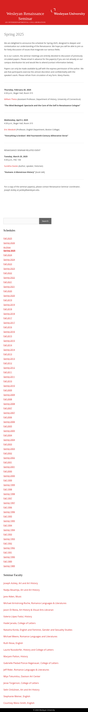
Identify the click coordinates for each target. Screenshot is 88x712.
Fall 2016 (7, 327)
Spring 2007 (9, 412)
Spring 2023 (9, 268)
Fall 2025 (7, 238)
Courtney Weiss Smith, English (18, 703)
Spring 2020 (9, 295)
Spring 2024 (9, 259)
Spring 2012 (9, 367)
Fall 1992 (7, 543)
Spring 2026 (9, 242)
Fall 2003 (7, 444)
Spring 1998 (9, 493)
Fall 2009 (7, 390)
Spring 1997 (9, 502)
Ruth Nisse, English (13, 643)
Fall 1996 (7, 507)
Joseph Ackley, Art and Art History (20, 583)
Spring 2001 (9, 466)
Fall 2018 (7, 309)
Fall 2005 (7, 426)
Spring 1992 (9, 547)
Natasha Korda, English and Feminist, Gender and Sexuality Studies (37, 629)
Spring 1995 (9, 520)
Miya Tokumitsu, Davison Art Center (21, 676)
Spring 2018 (9, 313)
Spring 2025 (9, 250)
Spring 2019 (9, 304)
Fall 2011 (7, 372)
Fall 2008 (7, 399)
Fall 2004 (7, 435)
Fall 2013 (7, 354)
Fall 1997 (7, 498)
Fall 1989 (7, 561)
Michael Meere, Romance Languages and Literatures (30, 636)
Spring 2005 (9, 430)
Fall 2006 (7, 417)
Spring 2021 (9, 286)
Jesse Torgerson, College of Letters (21, 683)
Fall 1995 (7, 516)
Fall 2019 (7, 300)
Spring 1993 (9, 538)
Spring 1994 (9, 529)
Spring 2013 (9, 358)
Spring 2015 (9, 340)
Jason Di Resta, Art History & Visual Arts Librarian (28, 609)
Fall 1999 (7, 480)
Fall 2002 (7, 453)
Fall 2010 (7, 381)
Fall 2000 (7, 471)
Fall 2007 (7, 408)
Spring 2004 (9, 439)
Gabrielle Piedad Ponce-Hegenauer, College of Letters (30, 663)
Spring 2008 (9, 403)
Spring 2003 (9, 448)
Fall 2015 (7, 336)
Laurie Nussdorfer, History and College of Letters (28, 649)
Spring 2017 (9, 322)
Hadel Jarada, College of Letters (19, 623)
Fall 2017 (7, 318)
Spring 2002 (9, 457)
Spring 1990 (9, 556)
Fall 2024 (7, 255)
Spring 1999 (9, 484)
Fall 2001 (7, 462)
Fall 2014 (7, 345)
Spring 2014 (9, 349)
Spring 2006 (9, 421)
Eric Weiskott (10, 129)
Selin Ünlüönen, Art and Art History (21, 689)
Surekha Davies (11, 166)
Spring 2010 (9, 385)
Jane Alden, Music (12, 596)
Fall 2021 (7, 282)
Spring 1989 (9, 565)
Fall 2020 (7, 291)
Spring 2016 (9, 331)
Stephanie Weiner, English (16, 696)
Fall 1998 (7, 489)
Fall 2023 (7, 264)
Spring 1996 (9, 511)
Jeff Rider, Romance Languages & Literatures (26, 669)
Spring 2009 (9, 394)
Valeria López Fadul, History (17, 616)
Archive (7, 247)
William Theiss (10, 99)
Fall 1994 (7, 525)
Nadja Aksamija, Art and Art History (21, 589)
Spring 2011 (9, 376)
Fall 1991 (7, 552)
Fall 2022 (7, 273)
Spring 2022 (9, 277)
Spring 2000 (9, 475)
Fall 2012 (7, 363)
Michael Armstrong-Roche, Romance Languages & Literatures (34, 603)
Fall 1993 (7, 534)
